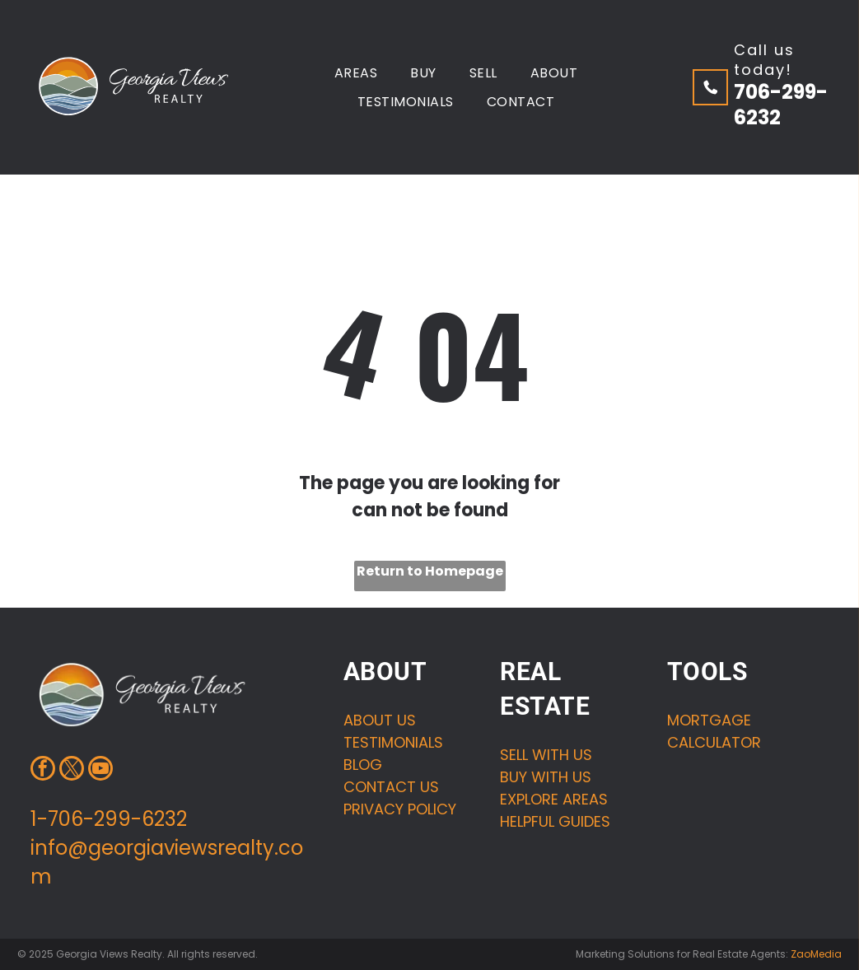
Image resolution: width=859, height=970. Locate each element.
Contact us (391, 786)
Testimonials (393, 742)
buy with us (545, 777)
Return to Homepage (430, 571)
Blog (362, 764)
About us (379, 720)
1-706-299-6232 (108, 818)
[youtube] (100, 770)
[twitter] (71, 770)
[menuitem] (356, 72)
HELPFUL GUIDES (555, 821)
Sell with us (546, 754)
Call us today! (764, 59)
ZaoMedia (816, 954)
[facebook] (42, 770)
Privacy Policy (399, 809)
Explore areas (554, 799)
